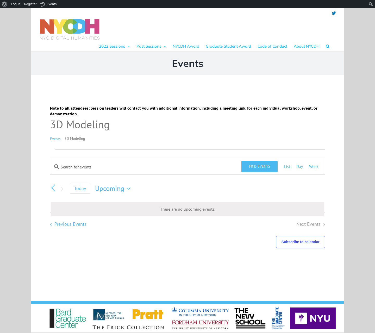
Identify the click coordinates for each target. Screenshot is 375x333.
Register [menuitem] (30, 4)
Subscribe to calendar (301, 242)
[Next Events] (62, 189)
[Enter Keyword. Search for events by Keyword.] (145, 167)
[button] (327, 46)
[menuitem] (4, 4)
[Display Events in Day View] (299, 166)
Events (55, 138)
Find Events (259, 166)
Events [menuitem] (48, 4)
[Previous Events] (53, 188)
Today (80, 188)
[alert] (187, 209)
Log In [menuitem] (15, 4)
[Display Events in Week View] (313, 166)
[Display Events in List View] (287, 166)
